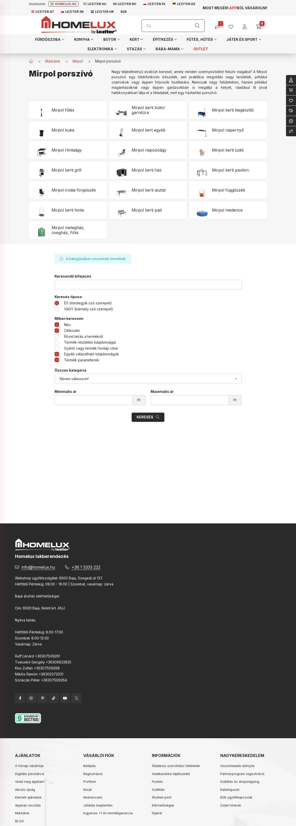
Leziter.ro (124, 4)
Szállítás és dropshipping (239, 781)
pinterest (43, 698)
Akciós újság (25, 789)
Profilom (89, 781)
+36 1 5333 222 (86, 567)
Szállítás (158, 789)
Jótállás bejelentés (98, 805)
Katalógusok (229, 789)
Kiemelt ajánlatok (28, 797)
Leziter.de (184, 4)
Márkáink (52, 61)
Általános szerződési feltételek (176, 766)
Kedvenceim (92, 797)
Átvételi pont (161, 797)
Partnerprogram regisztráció (242, 774)
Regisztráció (93, 774)
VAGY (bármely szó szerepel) (88, 309)
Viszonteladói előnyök (237, 766)
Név (67, 325)
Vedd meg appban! (30, 781)
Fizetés (157, 781)
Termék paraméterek (81, 360)
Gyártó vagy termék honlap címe (91, 348)
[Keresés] (197, 26)
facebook (20, 698)
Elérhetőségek (163, 805)
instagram (31, 698)
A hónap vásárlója (29, 766)
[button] (49, 39)
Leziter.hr (102, 12)
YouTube (65, 698)
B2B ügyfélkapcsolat (236, 797)
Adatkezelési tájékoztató (171, 774)
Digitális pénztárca (29, 774)
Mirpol (78, 61)
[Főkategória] (31, 61)
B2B (124, 12)
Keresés (145, 417)
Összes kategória (70, 370)
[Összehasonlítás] (219, 25)
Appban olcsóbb (28, 805)
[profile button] (232, 25)
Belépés (89, 766)
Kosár (87, 789)
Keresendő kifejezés (73, 276)
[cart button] (260, 25)
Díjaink (157, 813)
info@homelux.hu (38, 567)
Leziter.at (42, 12)
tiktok (54, 698)
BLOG (19, 821)
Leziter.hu (94, 4)
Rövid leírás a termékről (83, 336)
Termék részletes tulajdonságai (90, 342)
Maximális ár (162, 392)
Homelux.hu (63, 4)
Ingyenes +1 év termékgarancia (108, 813)
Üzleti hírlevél (230, 805)
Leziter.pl (154, 4)
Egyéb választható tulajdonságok (91, 354)
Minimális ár (66, 392)
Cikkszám (72, 330)
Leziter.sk (72, 12)
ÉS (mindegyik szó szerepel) (88, 303)
